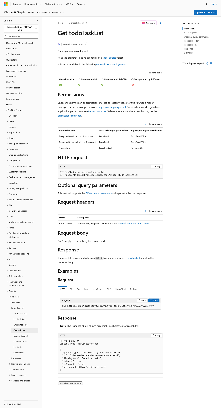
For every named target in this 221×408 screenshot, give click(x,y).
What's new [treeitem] (11, 48)
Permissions (189, 28)
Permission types (97, 111)
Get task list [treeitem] (19, 330)
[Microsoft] (6, 4)
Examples (188, 52)
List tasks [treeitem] (18, 347)
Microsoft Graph (76, 22)
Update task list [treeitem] (21, 335)
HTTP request (190, 32)
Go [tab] (78, 289)
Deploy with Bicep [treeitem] (14, 93)
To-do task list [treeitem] (20, 313)
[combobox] (21, 29)
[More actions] (160, 23)
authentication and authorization (133, 223)
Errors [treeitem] (9, 104)
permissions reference (69, 115)
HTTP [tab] (62, 289)
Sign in (214, 3)
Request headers (192, 40)
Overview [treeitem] (13, 115)
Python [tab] (133, 289)
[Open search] (207, 4)
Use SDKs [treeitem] (10, 82)
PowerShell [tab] (120, 289)
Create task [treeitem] (19, 352)
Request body (190, 44)
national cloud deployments (111, 64)
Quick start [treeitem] (11, 59)
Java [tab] (86, 289)
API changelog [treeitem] (13, 54)
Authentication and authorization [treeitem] (21, 65)
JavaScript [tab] (97, 289)
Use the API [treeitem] (11, 76)
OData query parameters (98, 193)
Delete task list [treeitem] (20, 341)
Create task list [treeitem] (20, 324)
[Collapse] (37, 20)
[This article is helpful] (207, 63)
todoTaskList (109, 57)
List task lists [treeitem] (19, 319)
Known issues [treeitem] (12, 98)
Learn (61, 22)
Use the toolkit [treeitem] (13, 87)
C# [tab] (71, 289)
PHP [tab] (109, 289)
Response (188, 48)
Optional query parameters (196, 36)
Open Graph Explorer (206, 12)
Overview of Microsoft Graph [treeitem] (19, 42)
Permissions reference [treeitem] (16, 70)
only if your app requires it (112, 107)
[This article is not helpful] (211, 63)
